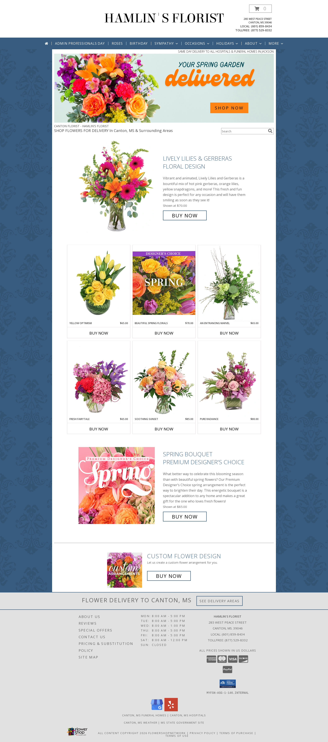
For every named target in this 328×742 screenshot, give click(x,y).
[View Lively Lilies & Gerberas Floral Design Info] (119, 187)
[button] (260, 9)
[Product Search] (243, 131)
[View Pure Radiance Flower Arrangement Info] (229, 379)
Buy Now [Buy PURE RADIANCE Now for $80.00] (229, 429)
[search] (270, 131)
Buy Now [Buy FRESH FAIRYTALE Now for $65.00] (98, 429)
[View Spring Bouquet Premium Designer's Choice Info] (119, 485)
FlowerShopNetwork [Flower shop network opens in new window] (167, 733)
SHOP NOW (229, 108)
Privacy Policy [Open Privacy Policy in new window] (202, 733)
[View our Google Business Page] (157, 710)
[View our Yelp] (171, 710)
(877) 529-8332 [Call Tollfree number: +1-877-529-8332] (236, 640)
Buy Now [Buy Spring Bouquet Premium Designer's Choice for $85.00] (185, 516)
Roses (117, 43)
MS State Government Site (182, 722)
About (254, 43)
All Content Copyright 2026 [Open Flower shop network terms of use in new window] (122, 733)
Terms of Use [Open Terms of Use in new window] (177, 735)
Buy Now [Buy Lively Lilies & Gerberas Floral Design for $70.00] (185, 215)
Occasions (197, 43)
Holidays (227, 43)
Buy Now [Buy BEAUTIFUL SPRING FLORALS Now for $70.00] (164, 333)
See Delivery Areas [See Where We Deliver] (220, 601)
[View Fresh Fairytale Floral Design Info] (98, 379)
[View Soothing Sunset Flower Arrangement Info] (164, 379)
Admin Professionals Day (80, 43)
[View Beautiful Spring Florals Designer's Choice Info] (164, 283)
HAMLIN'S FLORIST (164, 18)
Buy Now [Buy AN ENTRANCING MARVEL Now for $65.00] (229, 333)
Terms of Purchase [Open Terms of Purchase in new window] (236, 733)
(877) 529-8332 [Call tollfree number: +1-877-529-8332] (261, 30)
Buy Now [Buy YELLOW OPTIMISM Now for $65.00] (98, 333)
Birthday (139, 43)
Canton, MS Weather (140, 722)
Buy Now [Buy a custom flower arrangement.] (169, 575)
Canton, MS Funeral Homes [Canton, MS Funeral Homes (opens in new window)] (144, 715)
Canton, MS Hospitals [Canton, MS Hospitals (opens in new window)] (188, 715)
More (276, 43)
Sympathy (167, 43)
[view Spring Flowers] (164, 121)
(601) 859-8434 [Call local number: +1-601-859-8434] (261, 26)
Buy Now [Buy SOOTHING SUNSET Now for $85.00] (164, 429)
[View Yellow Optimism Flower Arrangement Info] (98, 283)
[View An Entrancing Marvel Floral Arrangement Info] (229, 283)
